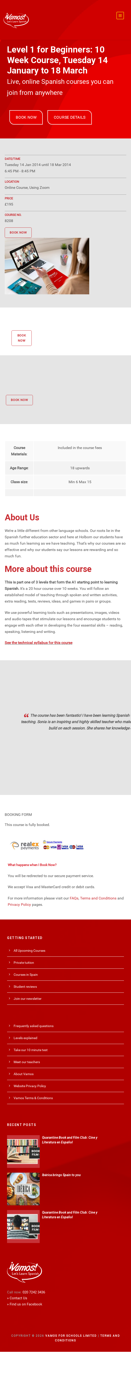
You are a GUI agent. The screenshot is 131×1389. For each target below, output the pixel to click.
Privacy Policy (19, 903)
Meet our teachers (27, 1061)
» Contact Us (17, 1297)
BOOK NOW (26, 116)
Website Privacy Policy (30, 1085)
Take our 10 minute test (31, 1049)
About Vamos (24, 1073)
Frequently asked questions (34, 1025)
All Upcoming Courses (29, 949)
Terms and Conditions (98, 897)
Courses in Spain (26, 973)
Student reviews (25, 985)
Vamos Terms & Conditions (33, 1097)
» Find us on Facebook (24, 1303)
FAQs (74, 897)
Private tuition (24, 961)
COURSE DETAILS (69, 116)
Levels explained (25, 1037)
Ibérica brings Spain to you (61, 1174)
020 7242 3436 (34, 1291)
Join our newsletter (28, 997)
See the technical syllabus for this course (38, 641)
